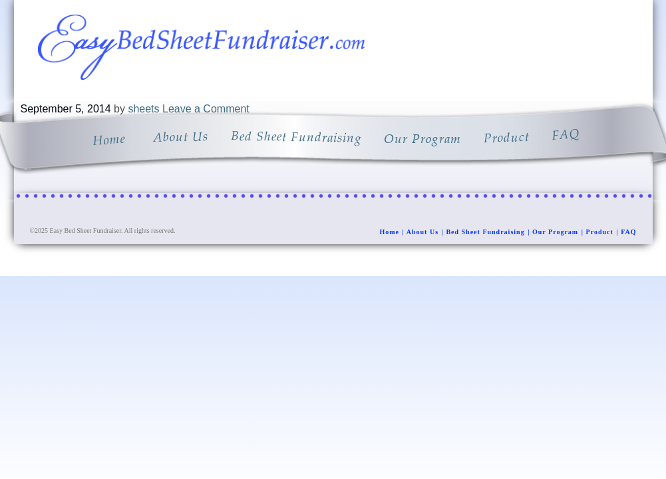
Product (599, 232)
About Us (422, 232)
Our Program (555, 232)
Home (389, 232)
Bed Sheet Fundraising (485, 232)
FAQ (628, 232)
